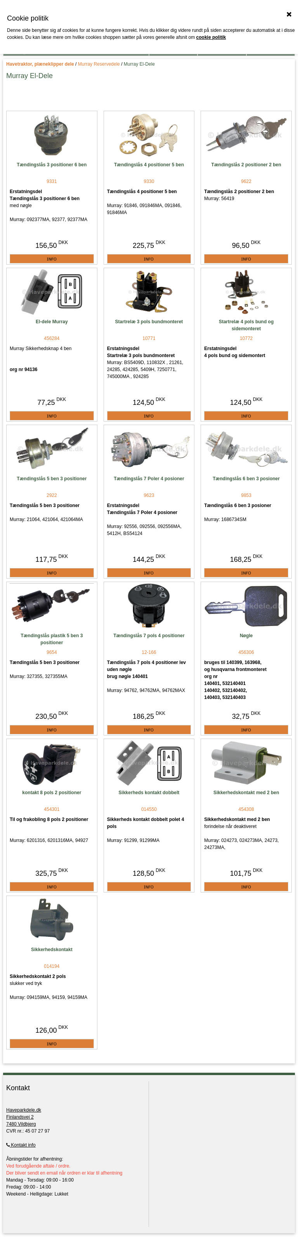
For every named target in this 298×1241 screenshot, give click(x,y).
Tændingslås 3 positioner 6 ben (52, 164)
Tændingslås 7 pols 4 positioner (148, 635)
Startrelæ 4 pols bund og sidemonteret (246, 325)
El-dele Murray (52, 321)
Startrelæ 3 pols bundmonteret (149, 321)
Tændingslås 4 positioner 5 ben (149, 164)
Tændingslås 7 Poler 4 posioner (149, 478)
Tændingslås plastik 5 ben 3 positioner (52, 639)
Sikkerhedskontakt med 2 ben (246, 792)
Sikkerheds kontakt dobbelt (149, 792)
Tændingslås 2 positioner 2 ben (246, 164)
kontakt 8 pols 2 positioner (51, 792)
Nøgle (246, 635)
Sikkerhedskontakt (52, 949)
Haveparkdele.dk (23, 1110)
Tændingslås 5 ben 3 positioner (52, 478)
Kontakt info (21, 1145)
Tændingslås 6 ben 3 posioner (246, 478)
